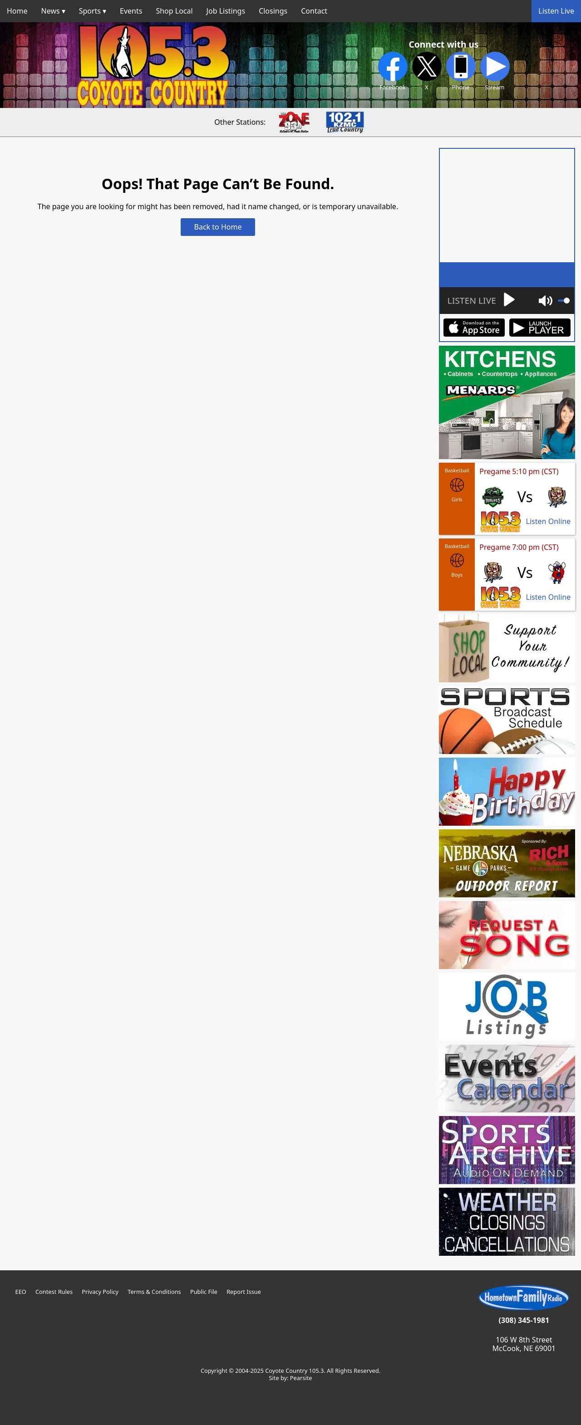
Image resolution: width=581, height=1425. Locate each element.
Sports (90, 11)
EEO (20, 1292)
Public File (203, 1292)
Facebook (393, 71)
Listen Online (548, 521)
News (50, 11)
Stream (495, 71)
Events (131, 11)
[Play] (480, 300)
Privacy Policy (100, 1292)
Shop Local (174, 11)
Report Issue (243, 1292)
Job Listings (226, 11)
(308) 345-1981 (524, 1320)
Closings (273, 11)
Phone (461, 71)
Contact (314, 11)
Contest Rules (54, 1292)
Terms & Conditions (154, 1292)
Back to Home (218, 227)
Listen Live (556, 11)
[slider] (564, 300)
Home (17, 11)
